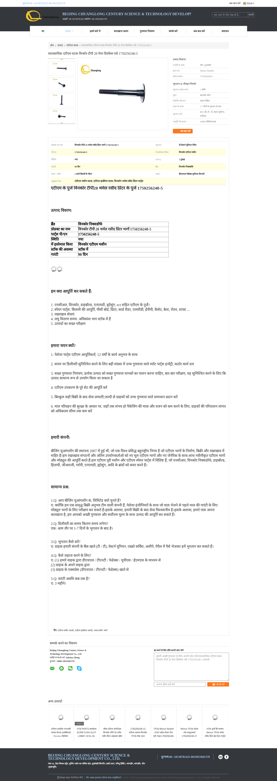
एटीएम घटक (72, 45)
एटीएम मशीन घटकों (66, 630)
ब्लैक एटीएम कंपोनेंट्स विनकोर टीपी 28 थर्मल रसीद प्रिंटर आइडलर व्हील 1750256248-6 (112, 734)
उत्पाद (69, 31)
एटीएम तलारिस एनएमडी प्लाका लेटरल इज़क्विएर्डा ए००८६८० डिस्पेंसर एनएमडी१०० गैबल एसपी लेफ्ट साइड (61, 736)
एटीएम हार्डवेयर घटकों (83, 630)
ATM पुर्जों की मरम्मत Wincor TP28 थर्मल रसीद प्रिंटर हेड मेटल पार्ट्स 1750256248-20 (215, 734)
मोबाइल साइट (63, 777)
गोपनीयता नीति (77, 777)
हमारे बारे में (95, 31)
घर (43, 31)
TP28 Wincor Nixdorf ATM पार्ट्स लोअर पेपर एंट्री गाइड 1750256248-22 (163, 734)
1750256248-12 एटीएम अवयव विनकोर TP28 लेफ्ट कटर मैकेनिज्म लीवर (138, 734)
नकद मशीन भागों (100, 630)
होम (52, 45)
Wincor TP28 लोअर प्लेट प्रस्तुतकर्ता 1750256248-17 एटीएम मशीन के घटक (189, 734)
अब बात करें (234, 3)
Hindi (250, 3)
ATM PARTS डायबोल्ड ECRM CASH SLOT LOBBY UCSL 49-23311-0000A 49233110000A (86, 736)
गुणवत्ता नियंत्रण (147, 31)
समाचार (225, 31)
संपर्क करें (173, 31)
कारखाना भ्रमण (121, 31)
